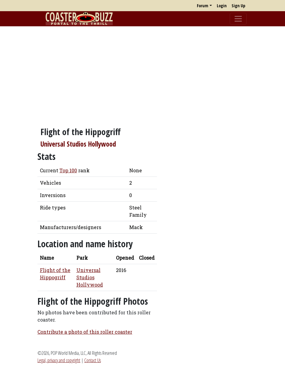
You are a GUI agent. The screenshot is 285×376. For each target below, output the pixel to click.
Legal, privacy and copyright (58, 360)
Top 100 (68, 170)
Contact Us (92, 360)
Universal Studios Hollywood (78, 144)
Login (222, 5)
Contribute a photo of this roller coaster (84, 332)
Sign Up (238, 5)
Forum (202, 5)
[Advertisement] (142, 73)
